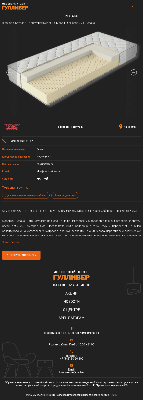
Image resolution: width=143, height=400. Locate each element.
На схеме (130, 126)
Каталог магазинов (71, 285)
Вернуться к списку (23, 255)
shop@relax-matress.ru (48, 171)
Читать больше (11, 242)
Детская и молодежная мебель (25, 195)
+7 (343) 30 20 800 (71, 358)
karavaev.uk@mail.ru (71, 372)
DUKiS (114, 395)
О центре (71, 310)
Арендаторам (71, 318)
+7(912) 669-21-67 (21, 141)
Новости (71, 302)
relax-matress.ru (45, 164)
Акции (71, 293)
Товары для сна (65, 195)
